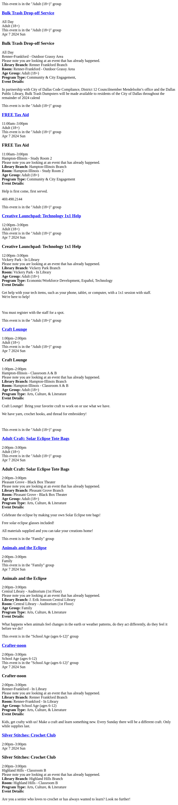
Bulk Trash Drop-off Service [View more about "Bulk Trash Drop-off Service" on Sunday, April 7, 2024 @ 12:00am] (28, 12)
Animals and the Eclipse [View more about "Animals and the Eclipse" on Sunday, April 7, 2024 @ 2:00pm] (24, 547)
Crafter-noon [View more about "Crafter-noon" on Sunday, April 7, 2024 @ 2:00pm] (14, 645)
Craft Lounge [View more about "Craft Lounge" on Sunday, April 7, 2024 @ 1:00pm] (14, 329)
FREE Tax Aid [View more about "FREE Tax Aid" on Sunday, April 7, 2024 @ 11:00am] (15, 114)
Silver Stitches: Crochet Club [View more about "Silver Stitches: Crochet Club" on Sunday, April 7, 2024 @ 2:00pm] (29, 735)
